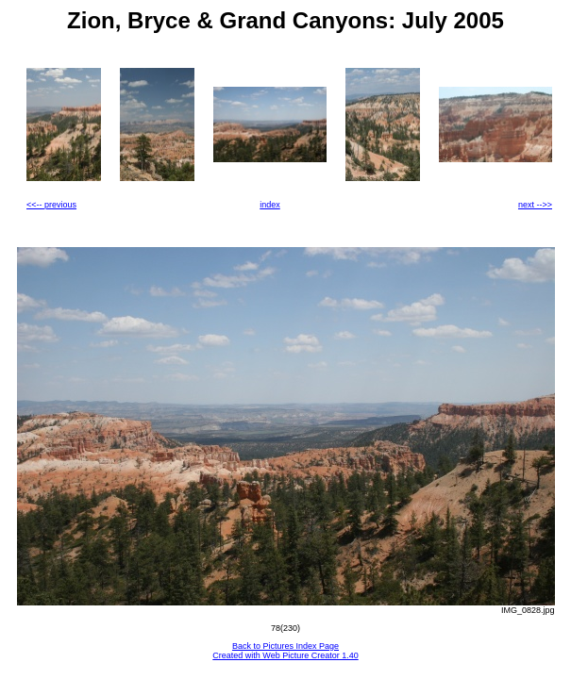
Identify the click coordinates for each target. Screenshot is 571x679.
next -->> (535, 204)
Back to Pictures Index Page (285, 646)
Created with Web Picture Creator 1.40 (285, 655)
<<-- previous (51, 204)
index (270, 204)
